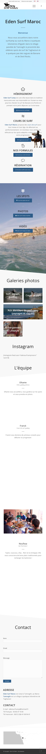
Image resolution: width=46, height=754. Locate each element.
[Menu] (33, 6)
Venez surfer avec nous (14, 1)
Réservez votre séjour (27, 1)
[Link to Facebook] (41, 6)
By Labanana (21, 751)
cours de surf (32, 125)
